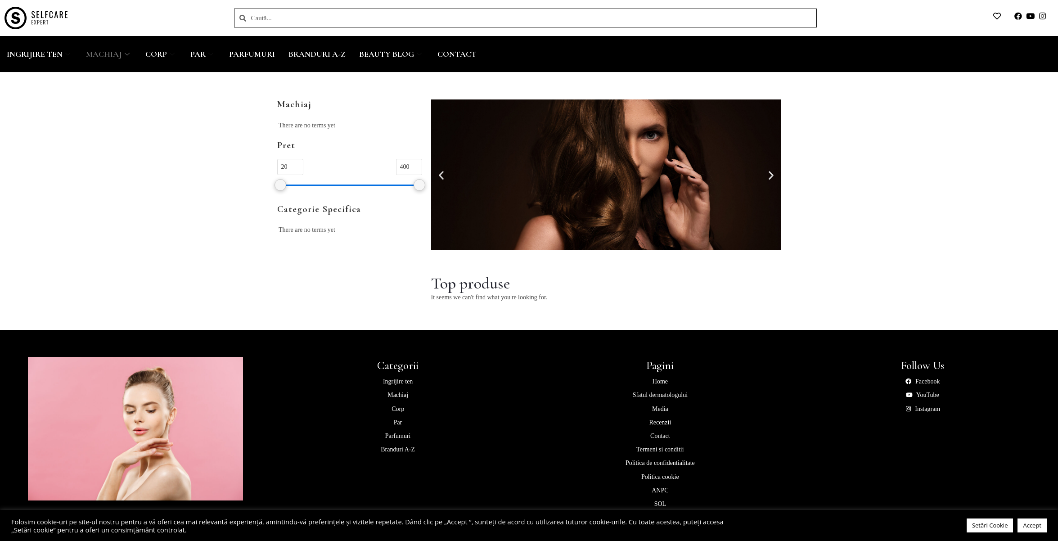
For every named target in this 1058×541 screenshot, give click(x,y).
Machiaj (109, 54)
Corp (161, 54)
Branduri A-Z (317, 54)
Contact (457, 54)
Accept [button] (1032, 525)
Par (203, 54)
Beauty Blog (391, 54)
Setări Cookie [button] (990, 525)
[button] (441, 174)
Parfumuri (252, 54)
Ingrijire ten (39, 54)
